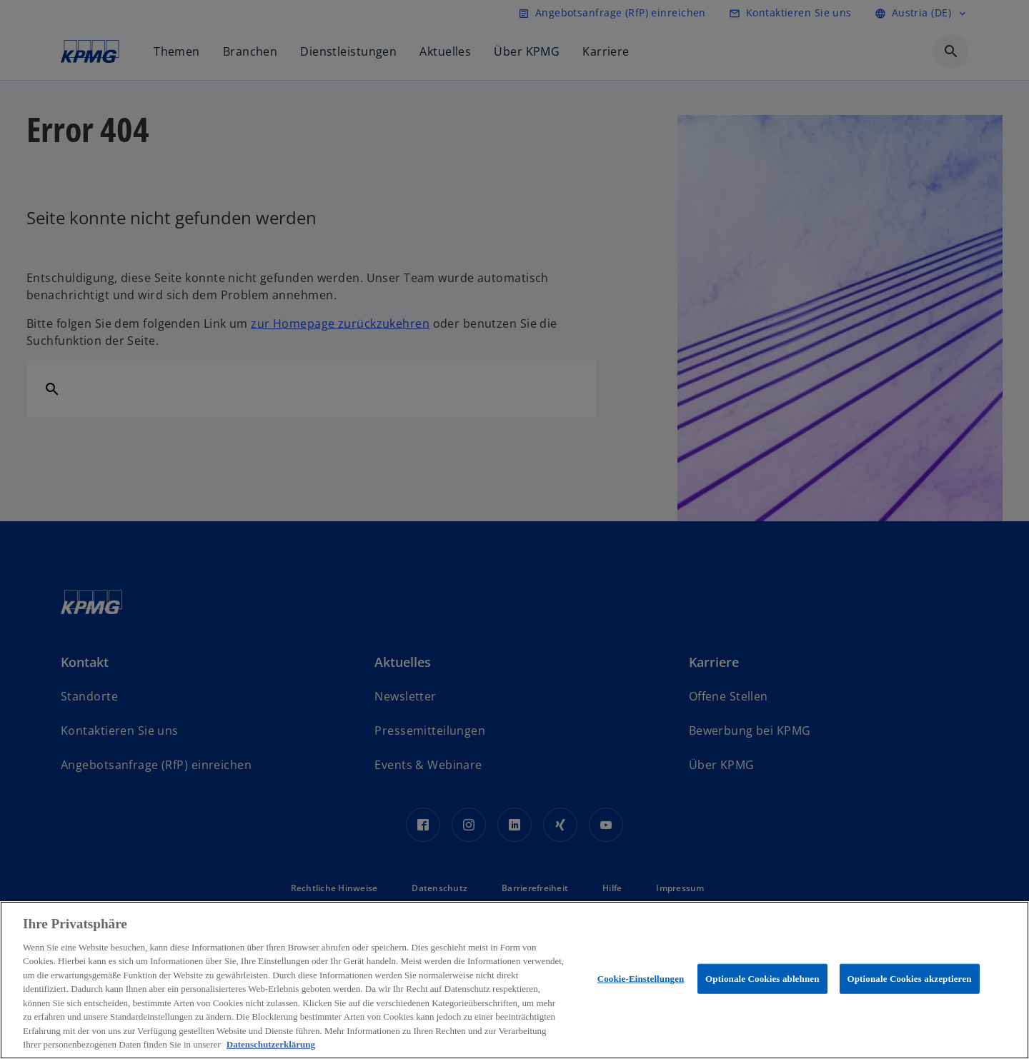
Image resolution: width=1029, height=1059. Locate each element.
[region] (514, 980)
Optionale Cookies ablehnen (762, 978)
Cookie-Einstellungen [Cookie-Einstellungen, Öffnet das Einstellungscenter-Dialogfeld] (641, 978)
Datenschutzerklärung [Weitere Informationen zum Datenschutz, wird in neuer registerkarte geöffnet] (271, 1044)
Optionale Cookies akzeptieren (909, 978)
